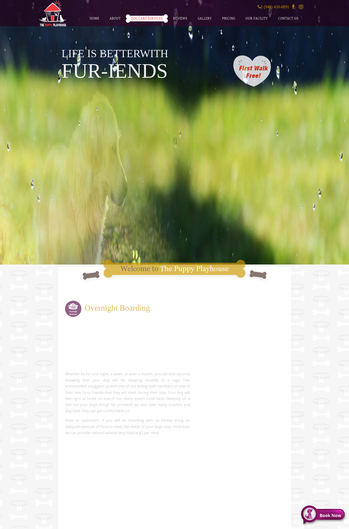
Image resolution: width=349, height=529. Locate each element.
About (115, 20)
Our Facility (257, 20)
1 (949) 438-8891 (275, 8)
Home (94, 20)
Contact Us (288, 20)
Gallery (205, 20)
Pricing (228, 20)
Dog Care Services (147, 20)
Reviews (180, 20)
